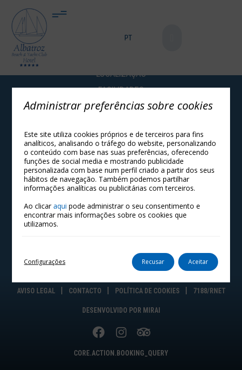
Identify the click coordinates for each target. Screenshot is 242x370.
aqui (60, 206)
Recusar (153, 261)
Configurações (44, 261)
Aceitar (198, 261)
